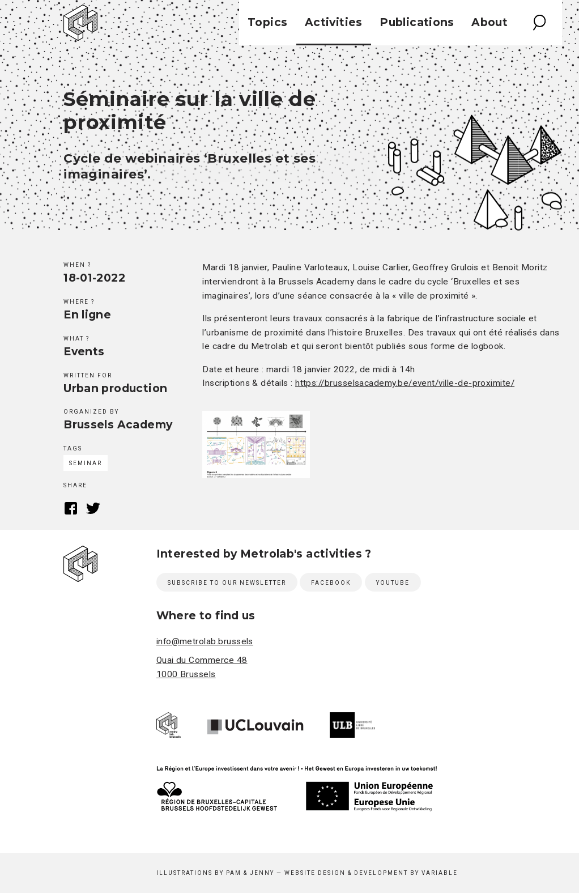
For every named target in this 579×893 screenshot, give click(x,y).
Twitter (93, 508)
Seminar (85, 463)
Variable (440, 873)
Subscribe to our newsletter (227, 583)
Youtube (393, 583)
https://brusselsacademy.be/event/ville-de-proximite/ (404, 383)
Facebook (70, 508)
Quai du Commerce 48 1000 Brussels (202, 667)
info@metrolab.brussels (204, 641)
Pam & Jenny (250, 873)
